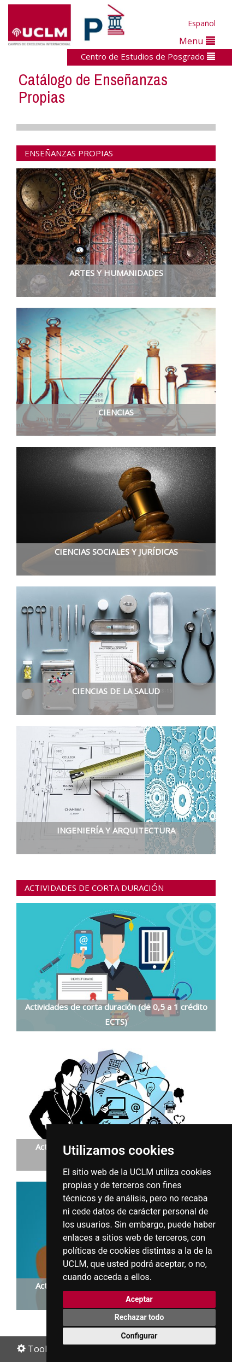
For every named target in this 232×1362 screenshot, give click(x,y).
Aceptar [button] (139, 1299)
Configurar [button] (139, 1335)
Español (202, 23)
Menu (197, 40)
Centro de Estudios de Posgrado (148, 56)
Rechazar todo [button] (139, 1317)
